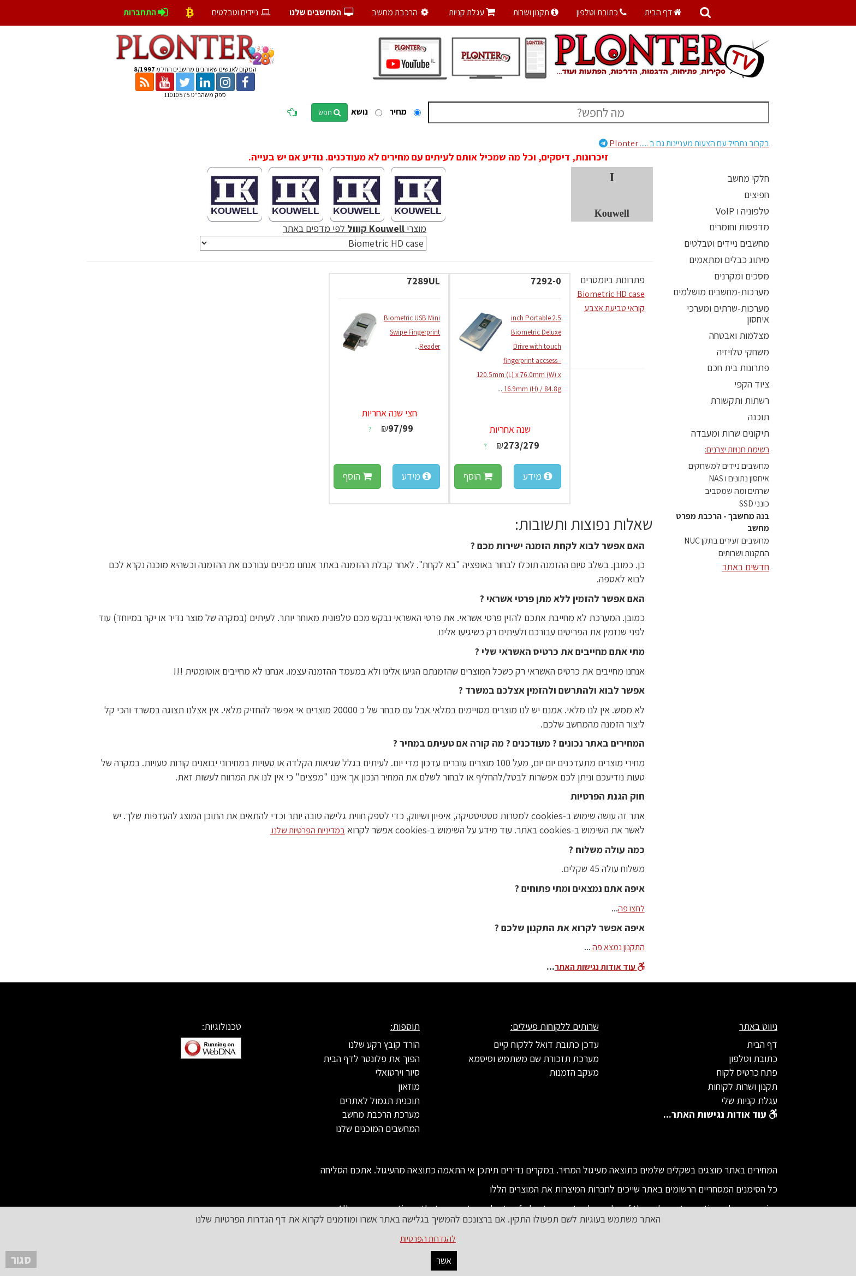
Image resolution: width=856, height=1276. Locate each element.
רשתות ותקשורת (739, 400)
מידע (537, 476)
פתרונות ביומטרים (612, 279)
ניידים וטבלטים (241, 12)
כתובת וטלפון (601, 12)
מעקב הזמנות (574, 1072)
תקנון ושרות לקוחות (742, 1086)
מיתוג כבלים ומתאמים (729, 259)
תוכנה (758, 416)
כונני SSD (754, 503)
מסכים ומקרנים (741, 276)
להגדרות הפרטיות (428, 1238)
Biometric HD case (611, 294)
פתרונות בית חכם (738, 367)
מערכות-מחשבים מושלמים (721, 291)
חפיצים (756, 194)
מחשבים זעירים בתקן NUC (726, 540)
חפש (329, 112)
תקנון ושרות (535, 12)
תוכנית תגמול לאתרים (380, 1100)
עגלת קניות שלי (749, 1100)
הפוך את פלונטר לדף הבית (371, 1058)
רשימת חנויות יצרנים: (737, 449)
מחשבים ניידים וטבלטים (726, 243)
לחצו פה (631, 908)
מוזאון (409, 1086)
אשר (443, 1260)
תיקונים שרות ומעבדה (730, 433)
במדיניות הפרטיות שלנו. (307, 830)
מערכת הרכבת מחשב (381, 1114)
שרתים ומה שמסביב (737, 491)
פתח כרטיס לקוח (747, 1072)
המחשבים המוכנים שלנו (378, 1128)
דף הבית (663, 12)
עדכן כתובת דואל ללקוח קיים (546, 1044)
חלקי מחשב (748, 178)
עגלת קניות (472, 12)
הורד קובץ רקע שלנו (384, 1044)
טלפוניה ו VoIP (742, 211)
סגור (21, 1259)
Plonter (684, 143)
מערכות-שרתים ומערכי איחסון (728, 313)
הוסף (477, 476)
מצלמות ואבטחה (739, 335)
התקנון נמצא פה (618, 947)
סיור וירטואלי (397, 1072)
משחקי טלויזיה (743, 351)
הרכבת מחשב (401, 12)
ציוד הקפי (751, 384)
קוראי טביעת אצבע (614, 308)
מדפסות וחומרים (739, 226)
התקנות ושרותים (743, 553)
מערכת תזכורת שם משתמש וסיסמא (533, 1058)
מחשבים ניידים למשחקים (728, 466)
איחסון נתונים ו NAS (739, 478)
